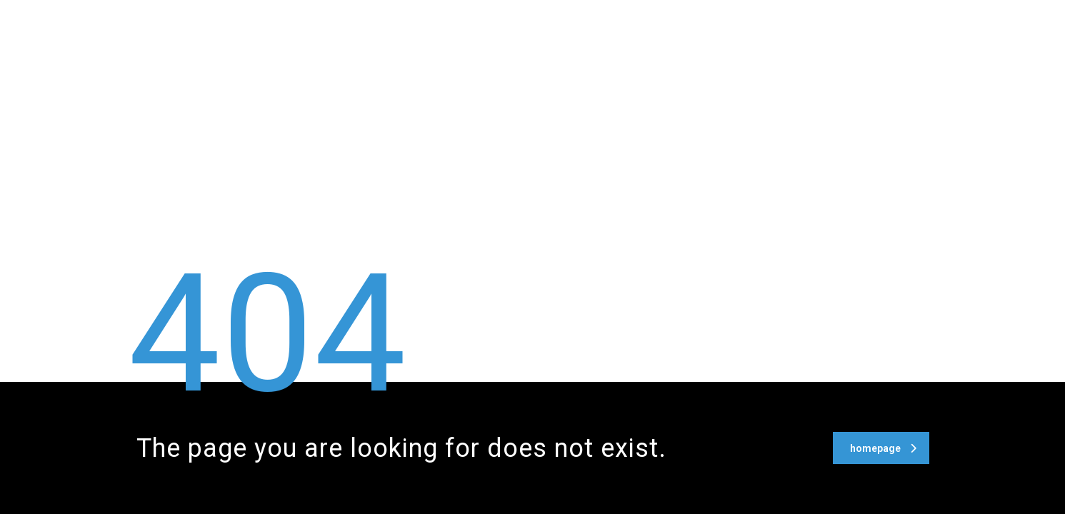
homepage (883, 448)
